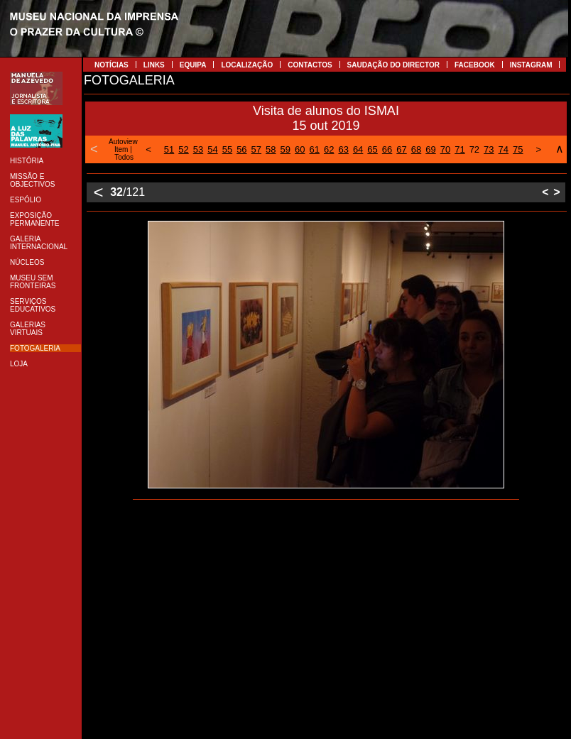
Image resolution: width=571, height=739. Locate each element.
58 (271, 149)
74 (504, 149)
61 (314, 149)
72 (474, 149)
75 (518, 149)
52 (183, 149)
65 (372, 149)
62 (329, 149)
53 (198, 149)
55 (227, 149)
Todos (124, 157)
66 (387, 149)
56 (241, 149)
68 (416, 149)
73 (489, 149)
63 (343, 149)
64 (358, 149)
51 (169, 149)
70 (445, 149)
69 (430, 149)
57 (256, 149)
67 (401, 149)
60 (300, 149)
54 (212, 149)
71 (459, 149)
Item (121, 149)
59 (285, 149)
